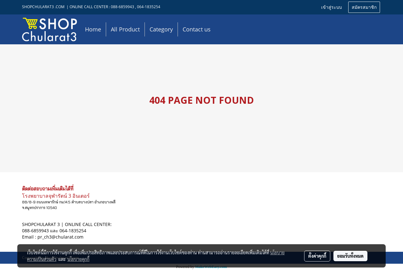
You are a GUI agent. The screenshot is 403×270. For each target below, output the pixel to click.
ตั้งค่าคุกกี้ (317, 256)
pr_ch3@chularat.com (60, 237)
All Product (125, 29)
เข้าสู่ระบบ (331, 7)
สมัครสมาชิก (364, 7)
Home (93, 29)
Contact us (197, 29)
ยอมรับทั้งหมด (350, 256)
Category (161, 29)
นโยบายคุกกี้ (78, 259)
